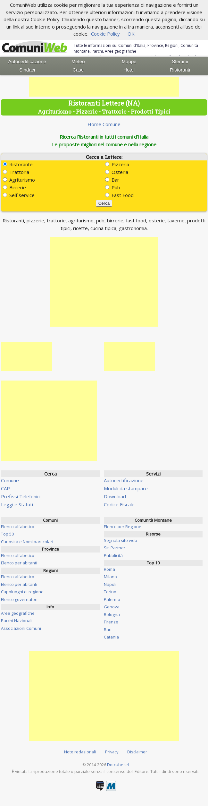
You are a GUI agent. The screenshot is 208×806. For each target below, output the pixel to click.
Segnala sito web (120, 540)
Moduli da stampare (126, 488)
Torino (110, 592)
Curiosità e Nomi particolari (27, 541)
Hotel (129, 70)
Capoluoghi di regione (22, 592)
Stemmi (180, 61)
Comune (10, 480)
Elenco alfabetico (17, 526)
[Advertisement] (104, 87)
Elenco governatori (19, 599)
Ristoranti (180, 70)
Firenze (111, 622)
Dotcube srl (118, 764)
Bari (108, 629)
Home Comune (104, 124)
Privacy (111, 752)
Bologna (112, 614)
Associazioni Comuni (21, 628)
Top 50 (7, 534)
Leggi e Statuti (17, 504)
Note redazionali (80, 752)
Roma (109, 569)
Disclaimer (137, 752)
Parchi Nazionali (16, 620)
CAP (5, 488)
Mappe (129, 61)
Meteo (78, 61)
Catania (111, 637)
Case (78, 70)
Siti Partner (114, 548)
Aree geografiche (18, 613)
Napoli (110, 584)
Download (115, 496)
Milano (110, 576)
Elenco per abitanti (19, 563)
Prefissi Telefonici (20, 496)
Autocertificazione (27, 61)
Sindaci (27, 70)
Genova (112, 607)
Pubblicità (113, 555)
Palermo (112, 599)
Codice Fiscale (119, 504)
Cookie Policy (105, 33)
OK (131, 33)
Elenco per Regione (122, 526)
